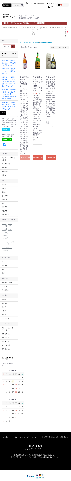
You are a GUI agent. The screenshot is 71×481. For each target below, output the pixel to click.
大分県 (4, 311)
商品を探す (65, 32)
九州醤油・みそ (33, 31)
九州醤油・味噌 (7, 282)
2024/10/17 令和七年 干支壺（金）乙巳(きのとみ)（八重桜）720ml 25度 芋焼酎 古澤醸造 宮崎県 (9, 94)
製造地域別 (27, 43)
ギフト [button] (52, 28)
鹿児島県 (4, 303)
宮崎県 (4, 299)
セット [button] (20, 28)
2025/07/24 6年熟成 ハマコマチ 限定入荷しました (9, 71)
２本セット (5, 337)
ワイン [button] (27, 28)
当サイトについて (20, 437)
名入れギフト (6, 164)
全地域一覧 (5, 318)
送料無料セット (7, 334)
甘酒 (3, 273)
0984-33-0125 (28, 16)
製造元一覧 (5, 215)
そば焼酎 (4, 196)
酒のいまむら (35, 445)
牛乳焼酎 (4, 211)
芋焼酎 (4, 184)
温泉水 (37, 30)
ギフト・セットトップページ (8, 329)
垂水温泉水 (5, 290)
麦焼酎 (4, 192)
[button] (4, 144)
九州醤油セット (7, 349)
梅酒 (3, 269)
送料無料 (4, 171)
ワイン (4, 262)
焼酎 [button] (4, 28)
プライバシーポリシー (33, 437)
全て (21, 43)
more (3, 113)
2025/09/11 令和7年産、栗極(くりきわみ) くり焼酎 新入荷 (9, 63)
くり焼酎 (4, 207)
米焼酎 (4, 188)
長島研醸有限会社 (46, 43)
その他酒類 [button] (43, 28)
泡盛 (3, 203)
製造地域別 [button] (12, 28)
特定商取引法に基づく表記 (50, 437)
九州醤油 (4, 167)
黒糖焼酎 (4, 199)
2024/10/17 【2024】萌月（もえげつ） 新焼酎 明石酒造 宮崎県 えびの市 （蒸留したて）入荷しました (9, 81)
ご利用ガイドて (7, 437)
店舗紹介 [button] (6, 129)
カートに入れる (38, 157)
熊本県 (4, 307)
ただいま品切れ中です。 (25, 157)
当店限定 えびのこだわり (8, 159)
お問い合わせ (64, 437)
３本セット (5, 341)
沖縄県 (4, 315)
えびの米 (4, 286)
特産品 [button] (59, 28)
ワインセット (6, 345)
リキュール (5, 265)
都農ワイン (5, 175)
